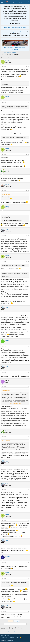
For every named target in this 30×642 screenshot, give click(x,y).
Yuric (6, 229)
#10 (28, 346)
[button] (1, 2)
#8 (28, 261)
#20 (28, 611)
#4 (28, 176)
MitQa (7, 184)
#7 (28, 235)
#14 (28, 467)
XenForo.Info (10, 640)
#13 (28, 436)
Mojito (7, 170)
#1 (28, 66)
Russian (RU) (5, 635)
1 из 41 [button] (10, 621)
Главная (17, 637)
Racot (3, 57)
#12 (28, 386)
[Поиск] (28, 1)
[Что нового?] (25, 1)
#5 (28, 190)
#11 (28, 372)
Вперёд (16, 621)
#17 (28, 546)
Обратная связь (5, 637)
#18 (28, 562)
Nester (7, 340)
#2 (28, 102)
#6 (28, 212)
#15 (28, 489)
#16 (28, 520)
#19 (28, 578)
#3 (28, 154)
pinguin (7, 556)
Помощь (12, 637)
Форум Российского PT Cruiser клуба (15, 27)
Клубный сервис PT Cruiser (14, 32)
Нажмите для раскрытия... (15, 403)
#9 (28, 313)
